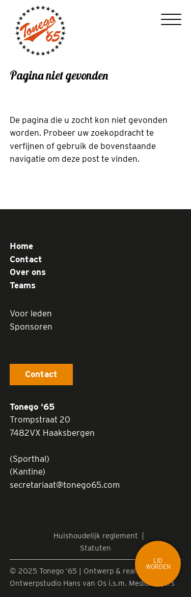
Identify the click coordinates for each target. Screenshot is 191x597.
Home (21, 246)
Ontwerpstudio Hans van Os (58, 583)
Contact (26, 259)
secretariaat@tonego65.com (65, 485)
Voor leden (31, 313)
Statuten (95, 548)
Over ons (28, 272)
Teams (23, 285)
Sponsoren (31, 326)
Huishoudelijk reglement (95, 535)
